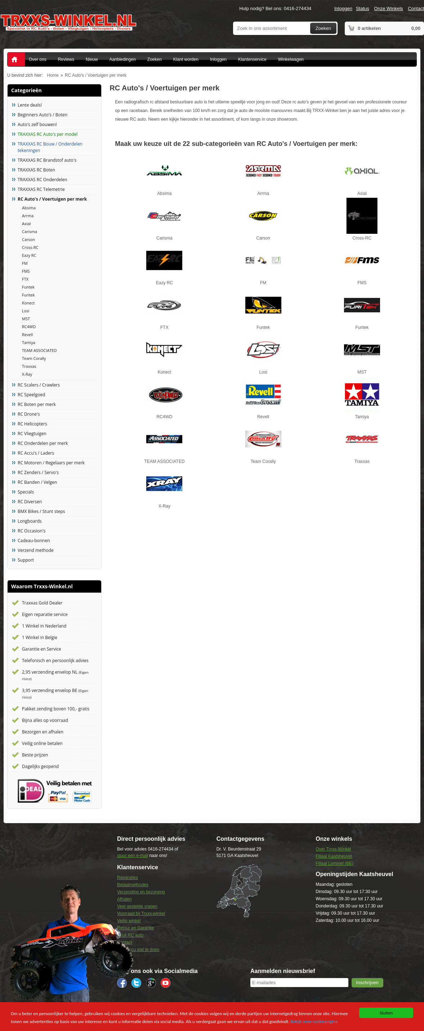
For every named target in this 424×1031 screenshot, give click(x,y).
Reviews (66, 59)
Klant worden (185, 59)
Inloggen (343, 8)
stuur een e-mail (132, 855)
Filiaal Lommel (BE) (334, 863)
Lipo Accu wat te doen (138, 949)
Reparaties (127, 877)
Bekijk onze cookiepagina (318, 1022)
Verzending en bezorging (141, 891)
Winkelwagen (291, 59)
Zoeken (323, 28)
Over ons (37, 59)
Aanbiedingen (122, 59)
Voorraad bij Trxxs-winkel (141, 913)
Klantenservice (252, 59)
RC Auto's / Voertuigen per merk (95, 75)
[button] (367, 982)
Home (53, 75)
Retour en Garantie (135, 927)
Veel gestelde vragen (137, 906)
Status (362, 8)
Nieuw (92, 59)
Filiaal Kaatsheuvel (334, 856)
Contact (416, 8)
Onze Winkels (388, 8)
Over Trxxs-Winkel (333, 849)
